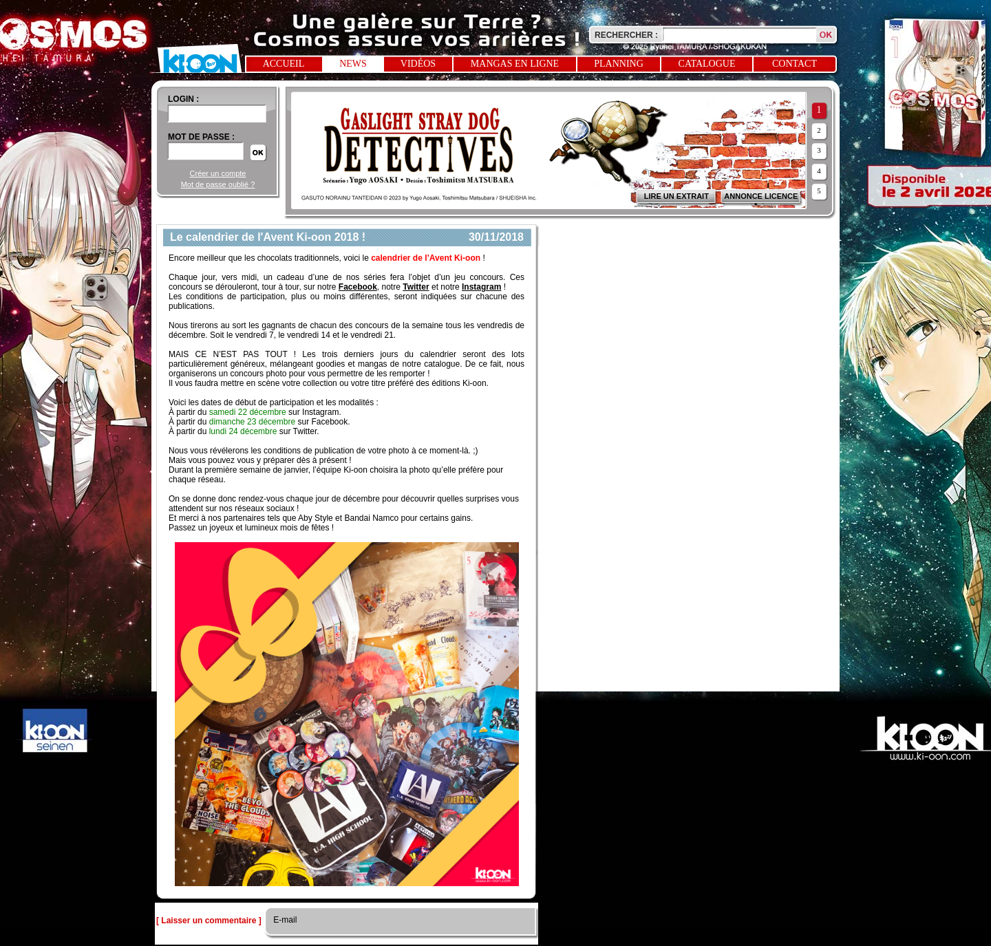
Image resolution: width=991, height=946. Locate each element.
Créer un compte (218, 173)
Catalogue (707, 63)
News (353, 63)
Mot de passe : (201, 137)
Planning (618, 63)
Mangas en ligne (515, 63)
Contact (794, 63)
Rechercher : (626, 35)
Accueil (284, 63)
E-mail (284, 920)
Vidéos (418, 63)
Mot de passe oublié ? (218, 184)
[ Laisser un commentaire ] (209, 920)
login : (183, 99)
